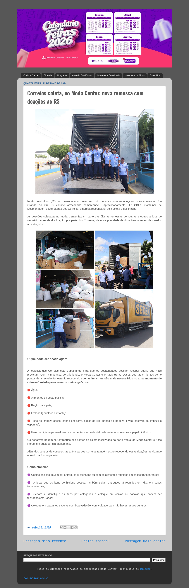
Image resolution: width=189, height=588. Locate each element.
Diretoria (48, 75)
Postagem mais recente (44, 541)
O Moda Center (31, 75)
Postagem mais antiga (145, 541)
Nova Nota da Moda (135, 75)
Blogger (145, 569)
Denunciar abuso (35, 578)
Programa (62, 75)
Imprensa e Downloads (108, 75)
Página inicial (95, 541)
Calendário (155, 75)
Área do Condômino (82, 75)
